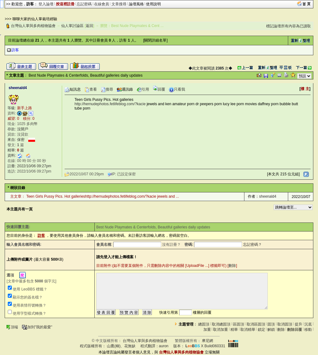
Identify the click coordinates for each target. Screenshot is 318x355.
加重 (207, 329)
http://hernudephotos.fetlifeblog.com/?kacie (110, 104)
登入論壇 (46, 4)
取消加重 (220, 329)
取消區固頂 (256, 324)
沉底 (308, 324)
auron (164, 346)
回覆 (159, 89)
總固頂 (203, 324)
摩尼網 (207, 341)
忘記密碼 (84, 4)
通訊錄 (125, 89)
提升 (298, 324)
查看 (90, 89)
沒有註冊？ (171, 244)
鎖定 (261, 329)
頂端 (12, 327)
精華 (234, 329)
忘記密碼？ (252, 244)
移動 (308, 329)
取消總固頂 (221, 324)
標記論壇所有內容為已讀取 (288, 26)
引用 (143, 89)
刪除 (232, 265)
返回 (89, 26)
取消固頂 (284, 324)
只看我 (177, 89)
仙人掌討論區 (72, 26)
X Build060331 (205, 346)
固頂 (271, 324)
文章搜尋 (118, 4)
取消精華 (247, 329)
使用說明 (153, 4)
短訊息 (73, 89)
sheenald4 (267, 196)
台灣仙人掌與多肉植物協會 (33, 26)
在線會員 (101, 4)
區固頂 (238, 324)
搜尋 (107, 89)
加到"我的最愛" (37, 327)
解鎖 (271, 329)
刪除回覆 (294, 329)
